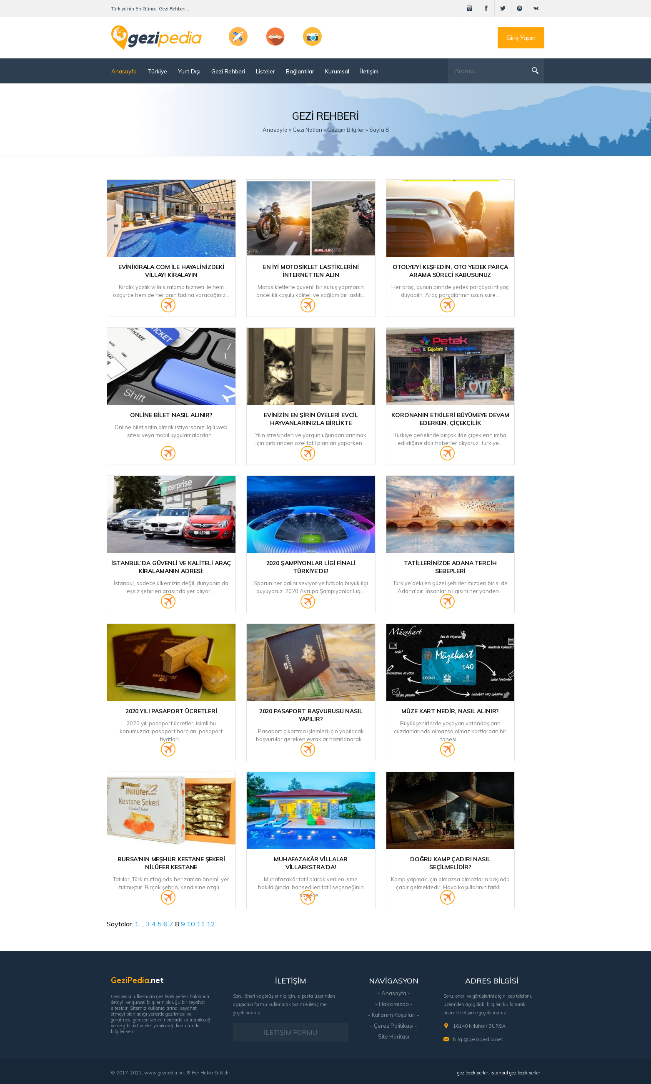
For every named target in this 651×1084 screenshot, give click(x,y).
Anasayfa (124, 71)
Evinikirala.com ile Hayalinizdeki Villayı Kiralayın (171, 271)
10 (191, 924)
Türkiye (157, 71)
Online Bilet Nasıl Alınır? (171, 415)
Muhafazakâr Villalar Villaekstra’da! (311, 863)
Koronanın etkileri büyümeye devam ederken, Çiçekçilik (450, 419)
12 (211, 924)
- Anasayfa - (394, 993)
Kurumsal (337, 71)
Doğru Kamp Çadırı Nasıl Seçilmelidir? (450, 863)
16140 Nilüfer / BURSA (479, 1026)
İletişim (369, 71)
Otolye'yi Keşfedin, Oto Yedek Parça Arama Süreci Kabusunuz (450, 271)
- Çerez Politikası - (393, 1025)
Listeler (265, 71)
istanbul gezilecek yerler (515, 1073)
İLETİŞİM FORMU (290, 1032)
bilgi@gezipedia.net (478, 1039)
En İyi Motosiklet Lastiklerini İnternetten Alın (311, 271)
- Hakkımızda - (394, 1004)
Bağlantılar (300, 71)
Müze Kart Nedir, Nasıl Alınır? (450, 711)
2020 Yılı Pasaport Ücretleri (171, 711)
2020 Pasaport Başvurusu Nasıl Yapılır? (311, 715)
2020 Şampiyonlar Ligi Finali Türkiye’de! (311, 567)
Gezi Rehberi (228, 71)
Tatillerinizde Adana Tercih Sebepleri (450, 567)
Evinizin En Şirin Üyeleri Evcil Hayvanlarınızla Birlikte (311, 419)
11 (201, 924)
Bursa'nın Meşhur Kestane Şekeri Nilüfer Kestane (171, 863)
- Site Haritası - (393, 1036)
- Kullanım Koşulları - (393, 1014)
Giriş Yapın (521, 38)
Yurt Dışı (189, 71)
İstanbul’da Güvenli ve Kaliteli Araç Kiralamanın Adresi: (171, 567)
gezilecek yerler (472, 1073)
